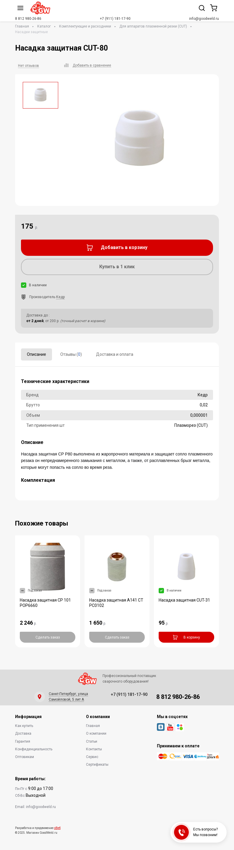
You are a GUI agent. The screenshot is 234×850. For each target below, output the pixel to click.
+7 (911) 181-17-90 (115, 19)
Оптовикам (24, 757)
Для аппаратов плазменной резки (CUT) (153, 26)
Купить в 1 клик (117, 266)
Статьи (91, 741)
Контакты (94, 749)
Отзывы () (71, 354)
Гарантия (22, 741)
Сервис (92, 757)
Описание (36, 354)
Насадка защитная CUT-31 (184, 600)
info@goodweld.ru (204, 19)
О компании (96, 733)
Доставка (23, 733)
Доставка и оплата (114, 354)
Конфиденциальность (33, 749)
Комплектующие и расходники (85, 26)
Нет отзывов (28, 66)
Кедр (60, 297)
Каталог (44, 26)
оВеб (57, 828)
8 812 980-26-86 (28, 19)
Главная (22, 26)
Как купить (24, 726)
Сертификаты (97, 764)
